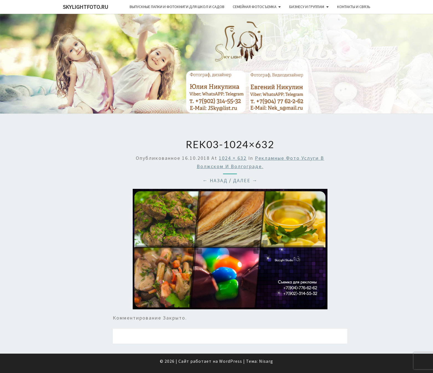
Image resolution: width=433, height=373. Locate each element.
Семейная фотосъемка (254, 6)
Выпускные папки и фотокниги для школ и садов (177, 6)
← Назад (215, 180)
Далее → (245, 180)
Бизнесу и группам (306, 6)
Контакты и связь (353, 6)
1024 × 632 (233, 158)
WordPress (230, 361)
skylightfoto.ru (85, 6)
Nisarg (266, 361)
